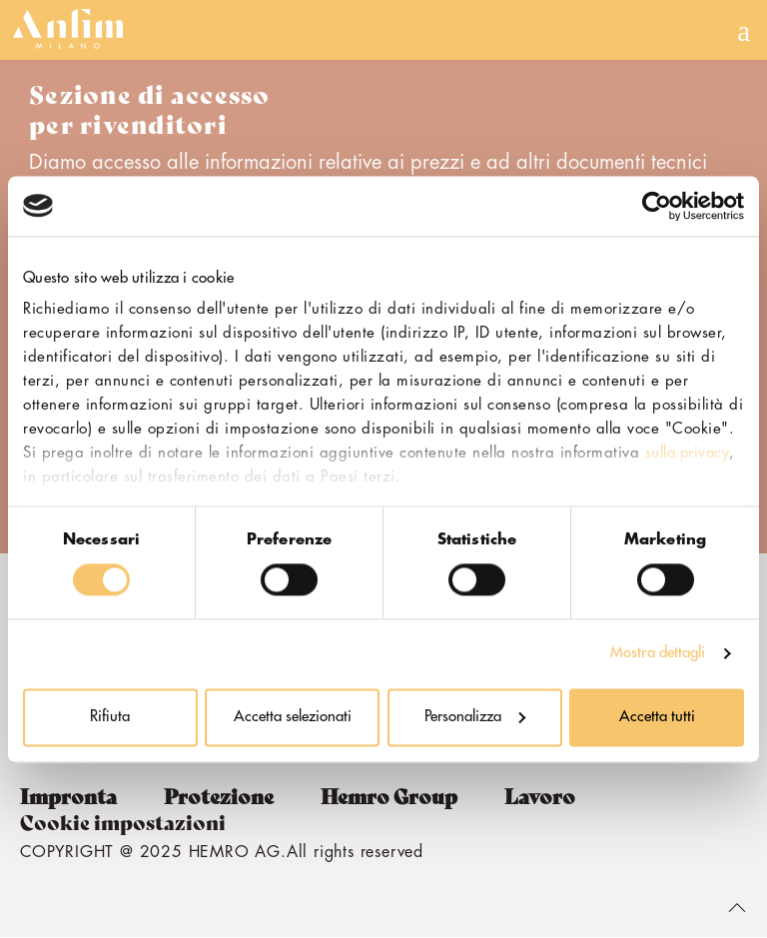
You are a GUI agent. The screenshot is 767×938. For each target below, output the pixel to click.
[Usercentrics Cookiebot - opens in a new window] (656, 206)
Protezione (219, 797)
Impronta (68, 797)
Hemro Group (389, 797)
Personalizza (474, 716)
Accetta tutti (657, 716)
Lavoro (539, 797)
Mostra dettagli (658, 653)
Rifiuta (110, 716)
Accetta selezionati (293, 716)
